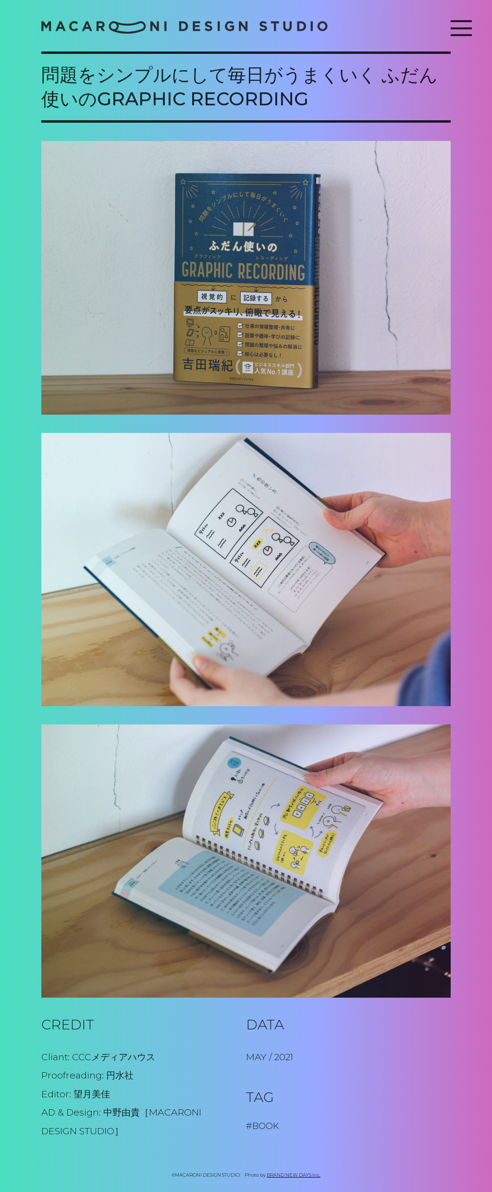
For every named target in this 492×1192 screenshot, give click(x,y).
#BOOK (262, 1125)
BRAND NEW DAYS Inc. (293, 1175)
